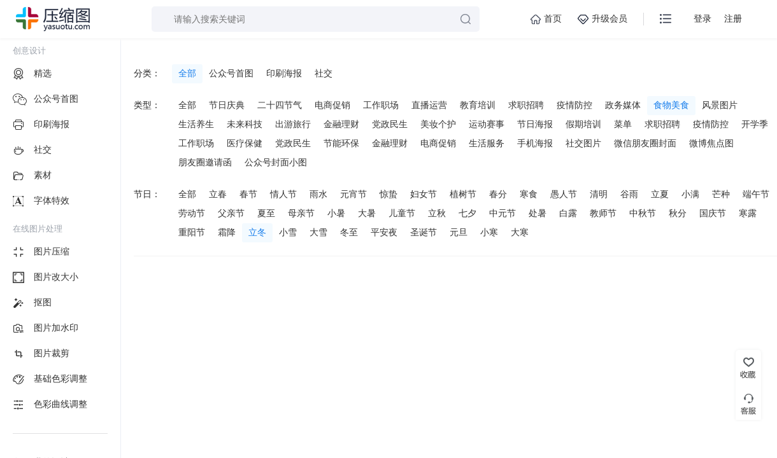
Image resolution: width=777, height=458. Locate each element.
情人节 (283, 194)
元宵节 (353, 194)
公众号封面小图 (276, 162)
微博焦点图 (711, 143)
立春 (218, 194)
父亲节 (231, 213)
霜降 (227, 232)
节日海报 (535, 124)
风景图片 (720, 105)
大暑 (367, 213)
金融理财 (341, 124)
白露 (568, 213)
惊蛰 (388, 194)
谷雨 (629, 194)
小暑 (336, 213)
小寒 (489, 232)
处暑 (537, 213)
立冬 (257, 232)
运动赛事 (486, 124)
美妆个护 (438, 124)
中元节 (502, 213)
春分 (498, 194)
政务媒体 (623, 105)
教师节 (603, 213)
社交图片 (583, 143)
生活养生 (196, 124)
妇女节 (423, 194)
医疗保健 (244, 143)
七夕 (467, 213)
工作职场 (381, 105)
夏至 (266, 213)
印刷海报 (284, 73)
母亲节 (301, 213)
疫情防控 (574, 105)
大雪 (318, 232)
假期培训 (583, 124)
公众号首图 (231, 73)
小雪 (288, 232)
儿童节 (401, 213)
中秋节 (642, 213)
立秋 (437, 213)
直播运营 (429, 105)
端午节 (756, 194)
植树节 (463, 194)
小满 (690, 194)
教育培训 (477, 105)
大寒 (520, 232)
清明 (599, 194)
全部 (187, 73)
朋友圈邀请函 (205, 162)
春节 (248, 194)
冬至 (349, 232)
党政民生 (390, 124)
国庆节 (712, 213)
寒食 (529, 194)
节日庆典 (227, 105)
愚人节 (563, 194)
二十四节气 (279, 105)
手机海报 (535, 143)
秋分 (678, 213)
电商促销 (332, 105)
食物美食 (671, 105)
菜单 (623, 124)
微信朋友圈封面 (645, 143)
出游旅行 (293, 124)
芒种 (721, 194)
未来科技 (244, 124)
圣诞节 (423, 232)
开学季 (754, 124)
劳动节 (191, 213)
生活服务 (486, 143)
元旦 (458, 232)
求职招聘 (526, 105)
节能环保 (341, 143)
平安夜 (384, 232)
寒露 (748, 213)
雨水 (318, 194)
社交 (323, 73)
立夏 (660, 194)
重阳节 (191, 232)
